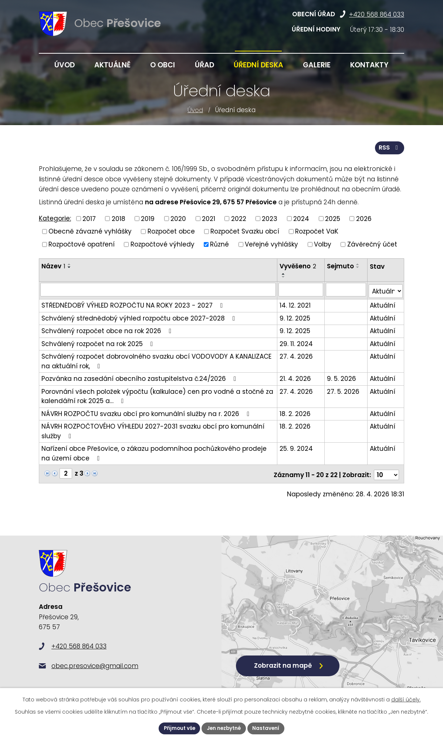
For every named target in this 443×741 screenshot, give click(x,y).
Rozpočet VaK (316, 231)
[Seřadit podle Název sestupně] (69, 266)
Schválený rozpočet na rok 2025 (98, 341)
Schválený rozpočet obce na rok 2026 (107, 328)
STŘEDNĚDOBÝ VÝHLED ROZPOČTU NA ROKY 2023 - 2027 (133, 303)
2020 (178, 218)
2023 (269, 218)
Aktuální (382, 303)
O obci (162, 65)
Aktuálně (112, 65)
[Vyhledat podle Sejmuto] (346, 289)
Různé (219, 243)
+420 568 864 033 (376, 14)
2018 (118, 218)
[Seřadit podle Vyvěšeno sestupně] (284, 276)
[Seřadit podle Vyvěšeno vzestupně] (284, 273)
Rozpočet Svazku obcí (244, 231)
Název (53, 265)
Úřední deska (258, 65)
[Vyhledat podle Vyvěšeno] (301, 289)
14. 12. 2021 (295, 303)
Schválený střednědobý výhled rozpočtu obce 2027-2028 (139, 316)
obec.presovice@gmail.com (94, 668)
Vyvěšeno (298, 265)
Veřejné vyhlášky (271, 243)
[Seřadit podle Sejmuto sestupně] (358, 266)
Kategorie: (55, 218)
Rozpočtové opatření (81, 243)
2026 (364, 218)
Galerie (317, 65)
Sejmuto (340, 265)
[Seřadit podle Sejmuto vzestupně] (358, 263)
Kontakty (369, 65)
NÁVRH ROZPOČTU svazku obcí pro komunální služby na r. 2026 (146, 411)
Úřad (204, 65)
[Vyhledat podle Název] (158, 289)
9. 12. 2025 (295, 316)
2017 (89, 218)
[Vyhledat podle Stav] (386, 289)
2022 (238, 218)
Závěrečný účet (372, 243)
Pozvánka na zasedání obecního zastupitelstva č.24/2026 (140, 376)
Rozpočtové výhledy (163, 243)
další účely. (406, 699)
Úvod (195, 109)
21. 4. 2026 (295, 376)
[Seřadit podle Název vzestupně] (69, 263)
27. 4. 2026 (296, 354)
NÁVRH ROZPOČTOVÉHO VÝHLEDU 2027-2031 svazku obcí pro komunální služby (152, 429)
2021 (208, 218)
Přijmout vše (178, 728)
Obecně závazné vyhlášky (90, 231)
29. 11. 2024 (296, 341)
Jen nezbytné (224, 728)
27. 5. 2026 (343, 389)
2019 (148, 218)
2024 (301, 218)
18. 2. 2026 (295, 411)
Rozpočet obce (171, 231)
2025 (332, 218)
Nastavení (268, 728)
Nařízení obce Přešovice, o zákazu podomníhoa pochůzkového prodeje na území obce (154, 451)
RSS (389, 146)
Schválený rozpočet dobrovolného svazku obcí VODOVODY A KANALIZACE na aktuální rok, (156, 359)
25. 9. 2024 (296, 446)
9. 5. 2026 (341, 376)
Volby (322, 243)
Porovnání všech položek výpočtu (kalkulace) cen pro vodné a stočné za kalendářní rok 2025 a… (157, 394)
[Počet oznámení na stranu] (386, 471)
